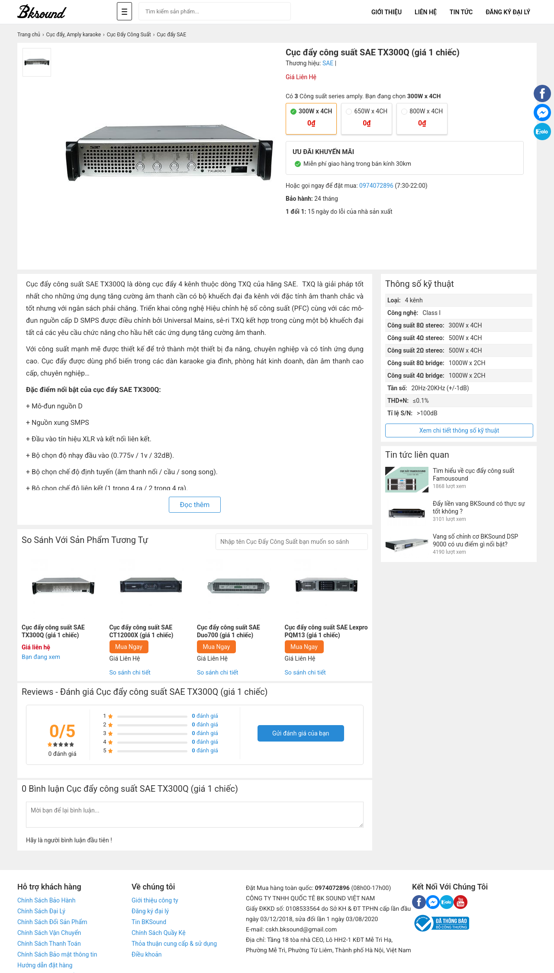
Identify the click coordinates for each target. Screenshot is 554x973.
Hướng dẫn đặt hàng (44, 965)
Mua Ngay (128, 646)
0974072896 (376, 185)
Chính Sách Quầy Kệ (159, 932)
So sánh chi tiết (130, 672)
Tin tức (461, 12)
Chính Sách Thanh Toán (49, 943)
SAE (327, 63)
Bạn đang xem (41, 657)
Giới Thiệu (386, 12)
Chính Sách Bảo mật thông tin (57, 954)
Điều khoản (147, 954)
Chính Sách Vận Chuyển (49, 932)
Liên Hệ (426, 12)
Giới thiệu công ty (155, 900)
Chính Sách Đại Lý (41, 911)
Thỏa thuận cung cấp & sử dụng (174, 943)
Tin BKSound (149, 921)
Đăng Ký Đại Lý (508, 12)
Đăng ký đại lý (150, 911)
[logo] (52, 12)
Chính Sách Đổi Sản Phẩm (52, 921)
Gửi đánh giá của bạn (300, 733)
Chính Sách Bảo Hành (46, 900)
